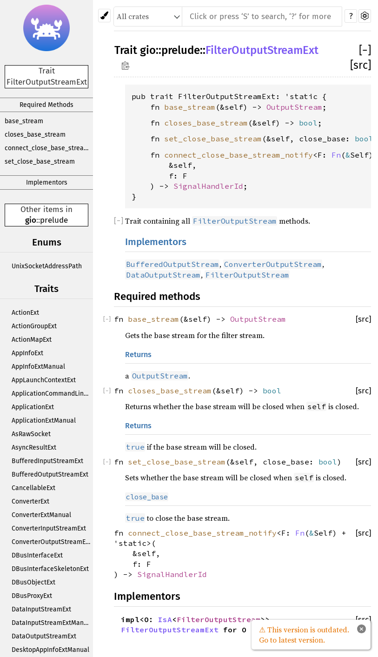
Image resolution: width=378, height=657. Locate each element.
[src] (360, 65)
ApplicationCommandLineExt (52, 394)
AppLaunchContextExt (44, 380)
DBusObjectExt (33, 582)
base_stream (24, 121)
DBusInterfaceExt (37, 555)
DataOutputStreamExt (44, 636)
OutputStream (294, 107)
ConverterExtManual (41, 515)
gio (30, 220)
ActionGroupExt (34, 326)
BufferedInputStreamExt (47, 461)
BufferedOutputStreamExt (50, 474)
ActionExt (25, 313)
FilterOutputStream (218, 619)
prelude (54, 220)
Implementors (46, 182)
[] (365, 50)
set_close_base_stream (40, 162)
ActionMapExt (32, 340)
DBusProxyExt (32, 596)
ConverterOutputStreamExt (51, 542)
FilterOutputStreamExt (262, 50)
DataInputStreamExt (41, 609)
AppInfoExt (27, 353)
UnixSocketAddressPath (47, 266)
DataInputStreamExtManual (52, 623)
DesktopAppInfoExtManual (50, 650)
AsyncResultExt (34, 447)
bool (308, 122)
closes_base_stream (35, 135)
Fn (336, 154)
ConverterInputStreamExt (49, 528)
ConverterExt (30, 501)
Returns (138, 354)
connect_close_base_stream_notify (49, 148)
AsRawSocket (31, 434)
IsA (165, 619)
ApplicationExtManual (44, 421)
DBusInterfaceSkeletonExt (50, 569)
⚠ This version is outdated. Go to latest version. (304, 634)
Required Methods (46, 105)
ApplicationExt (33, 407)
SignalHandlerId (208, 186)
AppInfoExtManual (38, 367)
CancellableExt (33, 488)
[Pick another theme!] (104, 15)
